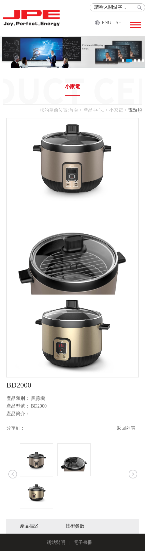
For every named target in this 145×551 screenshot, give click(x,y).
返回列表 (126, 428)
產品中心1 (93, 110)
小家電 (72, 86)
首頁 (73, 110)
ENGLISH (112, 22)
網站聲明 (56, 542)
